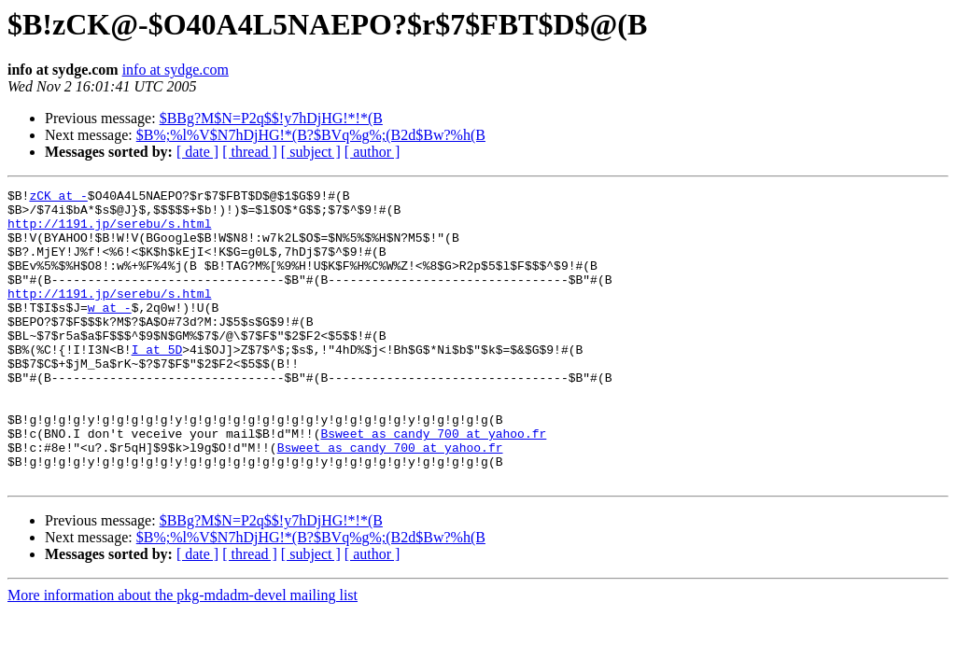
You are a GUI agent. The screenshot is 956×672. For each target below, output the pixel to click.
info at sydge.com (175, 69)
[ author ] (372, 152)
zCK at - (58, 197)
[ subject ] (311, 152)
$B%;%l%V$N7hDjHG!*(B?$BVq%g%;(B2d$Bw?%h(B (310, 135)
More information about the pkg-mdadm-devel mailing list (182, 654)
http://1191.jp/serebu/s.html (109, 231)
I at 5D (157, 382)
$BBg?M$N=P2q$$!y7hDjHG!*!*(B (271, 118)
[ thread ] (249, 152)
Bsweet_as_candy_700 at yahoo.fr (433, 483)
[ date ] (197, 152)
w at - (110, 332)
